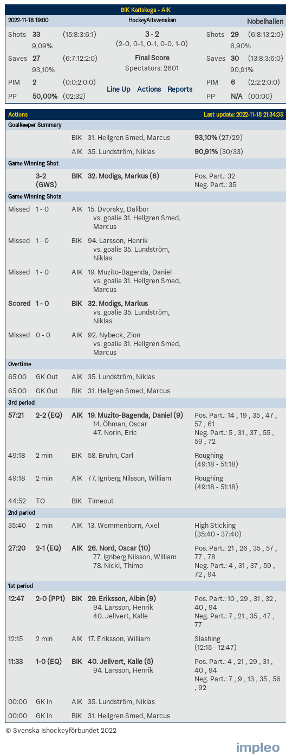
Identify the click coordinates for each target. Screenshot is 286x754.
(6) (153, 175)
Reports (179, 89)
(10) (143, 548)
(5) (147, 661)
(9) (177, 415)
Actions (149, 89)
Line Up (119, 89)
